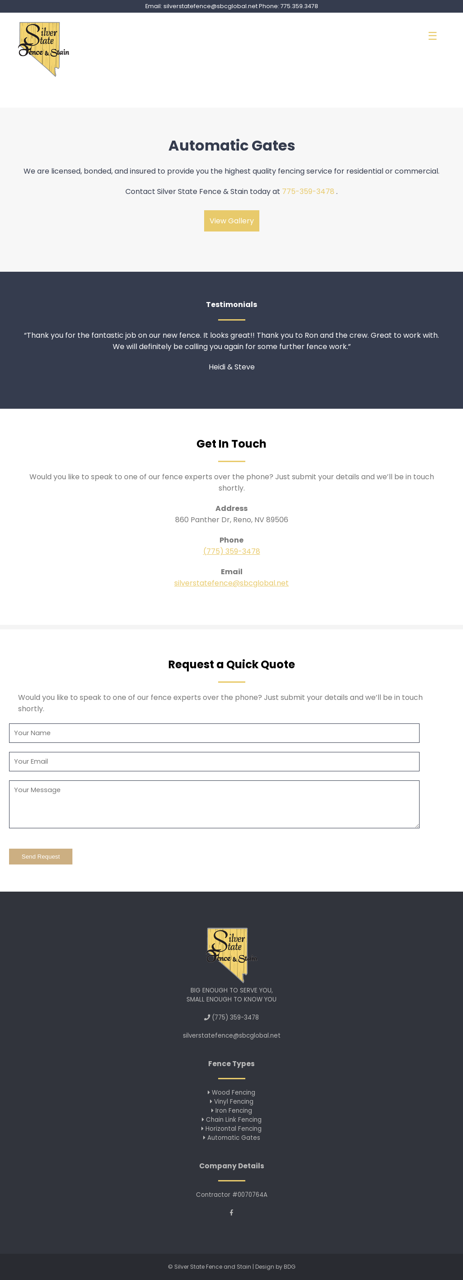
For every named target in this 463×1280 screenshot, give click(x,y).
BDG (290, 1267)
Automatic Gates (231, 1138)
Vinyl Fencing (231, 1101)
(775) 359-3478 (231, 551)
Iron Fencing (231, 1110)
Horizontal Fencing (231, 1128)
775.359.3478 (299, 6)
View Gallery (232, 221)
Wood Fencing (231, 1092)
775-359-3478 (308, 191)
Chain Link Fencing (232, 1119)
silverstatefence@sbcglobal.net (210, 6)
